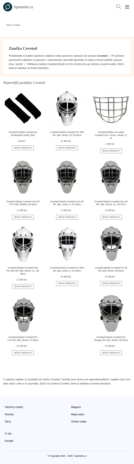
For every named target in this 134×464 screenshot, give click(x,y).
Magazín (76, 407)
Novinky (9, 414)
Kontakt (9, 441)
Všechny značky (14, 407)
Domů (8, 25)
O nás (8, 433)
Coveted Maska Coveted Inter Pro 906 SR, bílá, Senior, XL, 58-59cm (22, 270)
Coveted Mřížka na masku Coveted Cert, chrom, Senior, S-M (111, 135)
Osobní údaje (78, 421)
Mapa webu (77, 414)
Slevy (8, 421)
